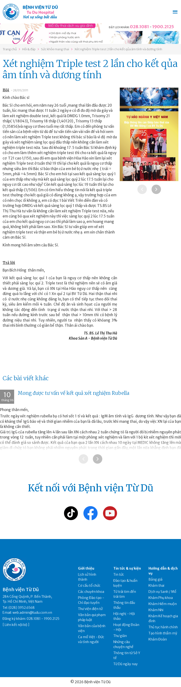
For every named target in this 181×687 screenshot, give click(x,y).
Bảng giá (155, 579)
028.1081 (139, 26)
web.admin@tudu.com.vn (32, 612)
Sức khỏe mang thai (55, 49)
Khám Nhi (155, 610)
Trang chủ (10, 49)
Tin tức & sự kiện (127, 568)
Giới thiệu (86, 568)
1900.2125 (163, 26)
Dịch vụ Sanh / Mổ (162, 592)
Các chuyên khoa (91, 592)
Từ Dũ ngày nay (125, 664)
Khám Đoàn (157, 639)
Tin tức (118, 574)
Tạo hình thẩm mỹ (162, 633)
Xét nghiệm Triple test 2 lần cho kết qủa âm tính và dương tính (118, 49)
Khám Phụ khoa (160, 598)
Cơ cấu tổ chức (89, 585)
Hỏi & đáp (29, 49)
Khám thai (156, 585)
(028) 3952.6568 (21, 607)
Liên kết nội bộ (16, 625)
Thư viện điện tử (90, 609)
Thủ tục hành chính (163, 627)
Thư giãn (120, 636)
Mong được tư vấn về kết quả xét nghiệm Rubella (73, 393)
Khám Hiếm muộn (162, 604)
